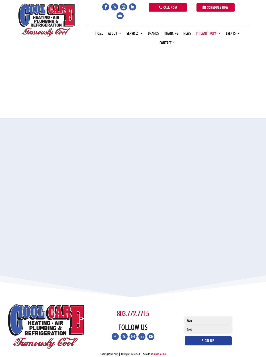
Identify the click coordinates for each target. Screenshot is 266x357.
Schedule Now (217, 7)
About (112, 33)
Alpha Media (159, 354)
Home (99, 33)
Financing (171, 33)
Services (133, 33)
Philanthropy (206, 33)
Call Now (170, 7)
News (187, 33)
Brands (153, 33)
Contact (166, 43)
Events (231, 33)
